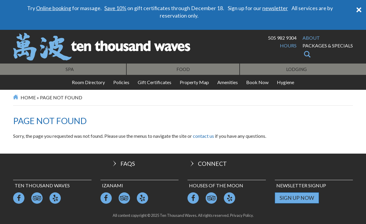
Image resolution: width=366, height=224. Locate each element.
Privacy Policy (241, 215)
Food (183, 69)
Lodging (296, 69)
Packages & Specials (328, 45)
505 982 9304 (282, 38)
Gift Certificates (154, 82)
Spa (70, 69)
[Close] (359, 9)
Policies (121, 82)
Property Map (194, 82)
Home (28, 97)
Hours (288, 45)
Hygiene (285, 82)
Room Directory (88, 82)
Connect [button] (208, 163)
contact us (203, 136)
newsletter (275, 8)
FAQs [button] (123, 163)
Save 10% (115, 8)
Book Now (257, 82)
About (311, 38)
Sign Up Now (297, 198)
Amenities (227, 82)
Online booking (53, 8)
